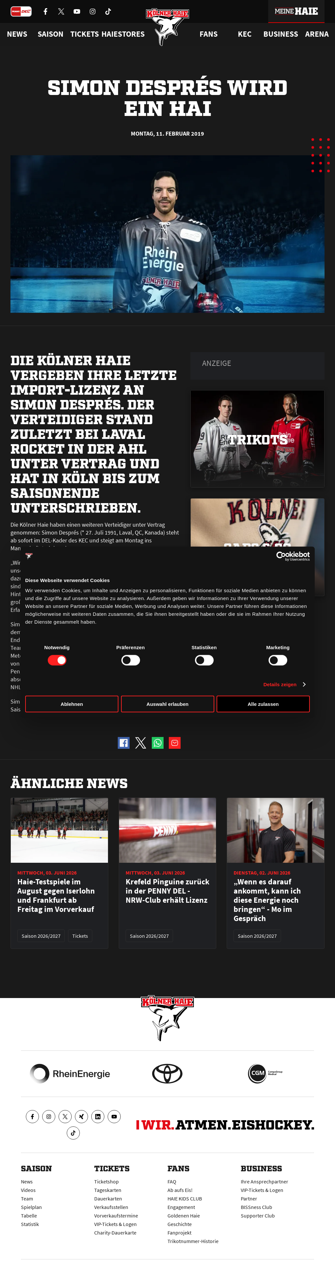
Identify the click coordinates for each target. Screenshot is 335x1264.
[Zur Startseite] (167, 27)
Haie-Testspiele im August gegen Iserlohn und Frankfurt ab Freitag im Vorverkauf (56, 895)
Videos (28, 1190)
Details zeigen (279, 684)
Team (27, 1198)
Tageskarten (107, 1190)
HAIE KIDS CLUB (185, 1198)
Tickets (84, 34)
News (27, 1181)
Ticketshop (106, 1181)
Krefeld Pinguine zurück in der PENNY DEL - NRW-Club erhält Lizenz (167, 891)
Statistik (30, 1224)
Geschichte (180, 1224)
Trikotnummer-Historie (193, 1241)
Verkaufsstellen (111, 1207)
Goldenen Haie (184, 1215)
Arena (317, 34)
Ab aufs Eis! (180, 1190)
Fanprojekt (179, 1232)
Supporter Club (258, 1215)
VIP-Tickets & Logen (115, 1224)
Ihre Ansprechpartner (264, 1181)
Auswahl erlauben (167, 704)
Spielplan (31, 1207)
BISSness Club (256, 1207)
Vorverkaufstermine (116, 1215)
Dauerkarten (108, 1198)
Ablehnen (72, 704)
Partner (249, 1198)
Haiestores (123, 34)
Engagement (181, 1207)
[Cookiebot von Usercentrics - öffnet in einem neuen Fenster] (281, 556)
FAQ (172, 1181)
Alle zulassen (263, 704)
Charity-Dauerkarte (115, 1232)
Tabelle (29, 1215)
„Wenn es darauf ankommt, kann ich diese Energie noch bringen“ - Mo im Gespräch (267, 900)
